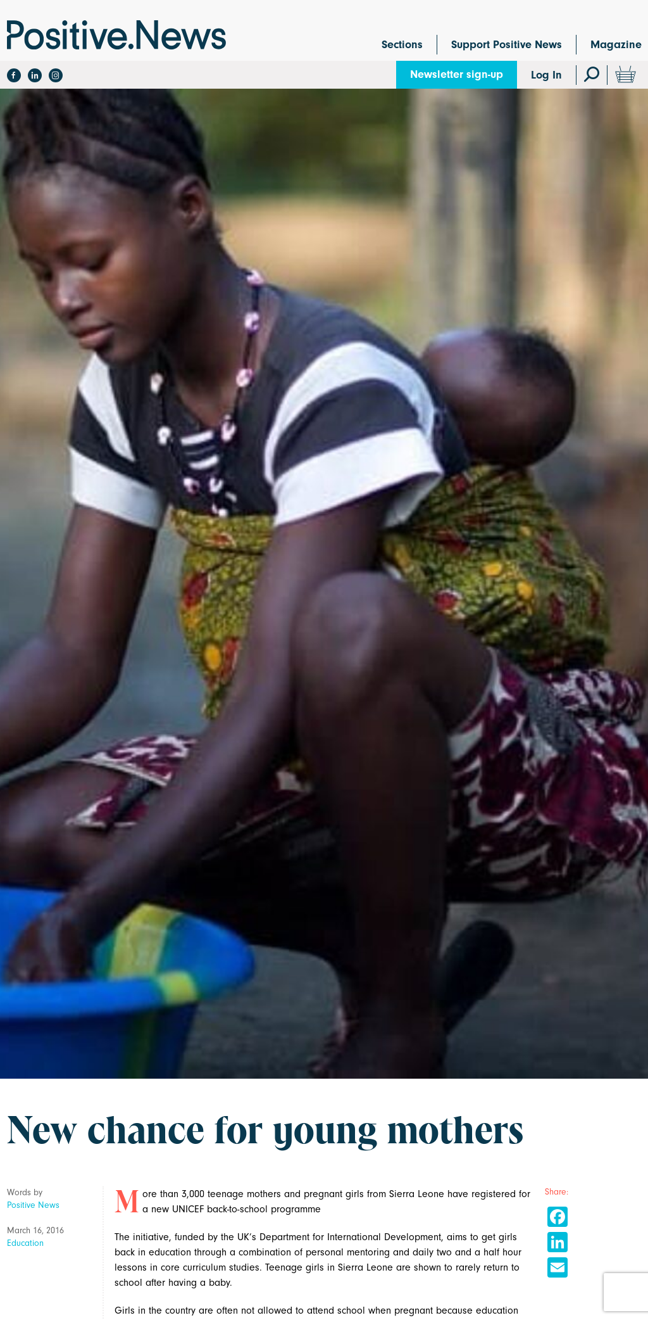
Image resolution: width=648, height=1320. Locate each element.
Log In (546, 75)
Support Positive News (506, 44)
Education (25, 1243)
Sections (402, 44)
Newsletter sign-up (456, 74)
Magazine (616, 44)
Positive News (33, 1205)
